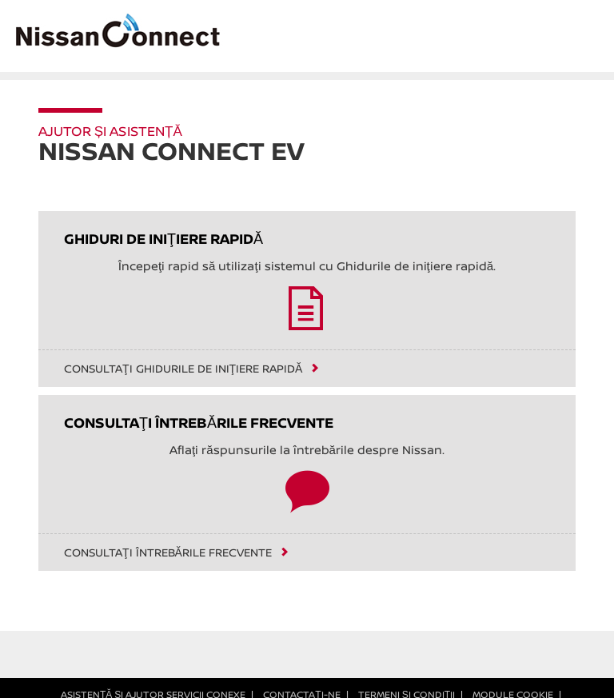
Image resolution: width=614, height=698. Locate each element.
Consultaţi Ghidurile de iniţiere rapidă (183, 368)
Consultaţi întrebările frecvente (168, 552)
